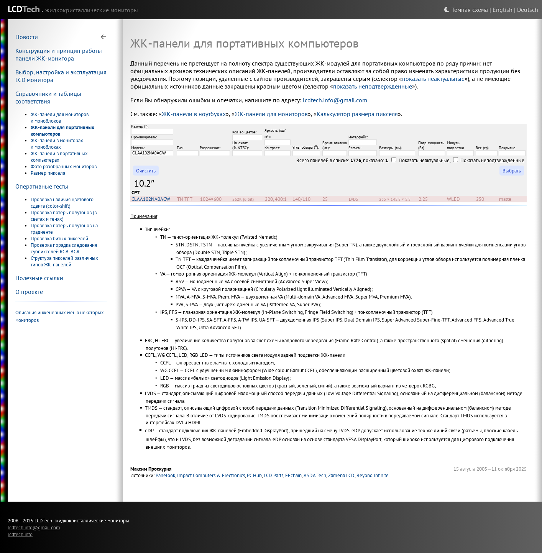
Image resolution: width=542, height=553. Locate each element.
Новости (26, 37)
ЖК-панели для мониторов (271, 114)
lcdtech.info (20, 534)
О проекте (29, 291)
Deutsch (527, 9)
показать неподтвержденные (372, 86)
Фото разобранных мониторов (64, 166)
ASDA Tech (315, 475)
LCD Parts (273, 475)
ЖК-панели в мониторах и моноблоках (57, 143)
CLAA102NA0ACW (150, 199)
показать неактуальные (433, 78)
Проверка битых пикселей (59, 238)
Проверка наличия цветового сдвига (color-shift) (62, 202)
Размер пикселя (48, 173)
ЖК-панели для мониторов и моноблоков (60, 117)
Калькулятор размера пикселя (357, 114)
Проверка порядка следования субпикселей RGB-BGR (64, 248)
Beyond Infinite (372, 475)
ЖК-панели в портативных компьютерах (59, 156)
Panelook (165, 475)
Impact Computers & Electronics (211, 475)
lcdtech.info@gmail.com (335, 100)
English (502, 9)
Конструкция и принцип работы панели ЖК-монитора (58, 54)
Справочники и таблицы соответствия (48, 97)
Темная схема (466, 9)
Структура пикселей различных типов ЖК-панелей (64, 261)
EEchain (293, 475)
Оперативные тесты (41, 186)
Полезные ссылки (39, 278)
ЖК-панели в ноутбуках (194, 114)
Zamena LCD (341, 475)
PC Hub (254, 475)
